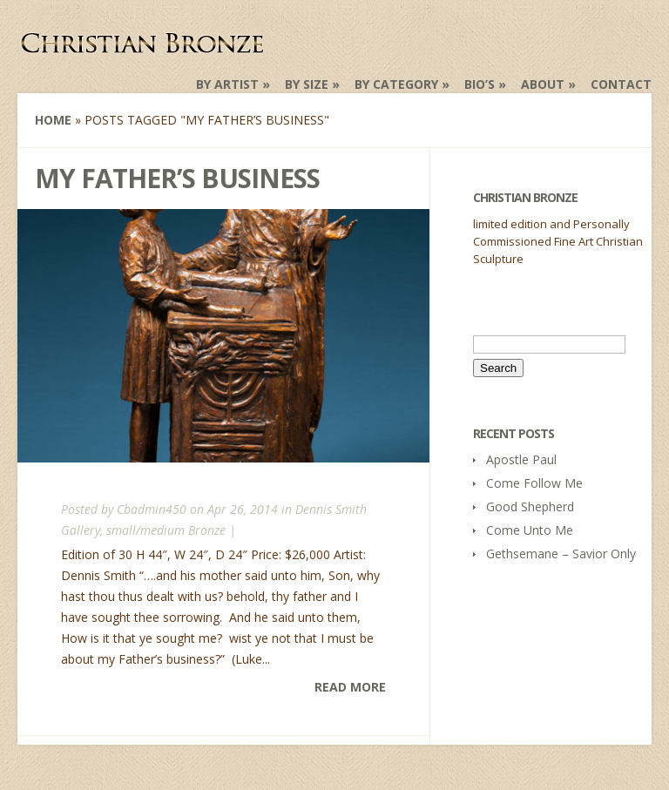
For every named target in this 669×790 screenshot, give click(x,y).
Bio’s (479, 84)
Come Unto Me (529, 530)
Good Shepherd (530, 506)
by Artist (227, 84)
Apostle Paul (521, 459)
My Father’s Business (177, 178)
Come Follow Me (534, 483)
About (542, 84)
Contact (621, 84)
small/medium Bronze (166, 530)
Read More (350, 687)
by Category (396, 84)
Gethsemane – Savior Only (561, 553)
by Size (306, 84)
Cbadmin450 (151, 509)
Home (53, 119)
